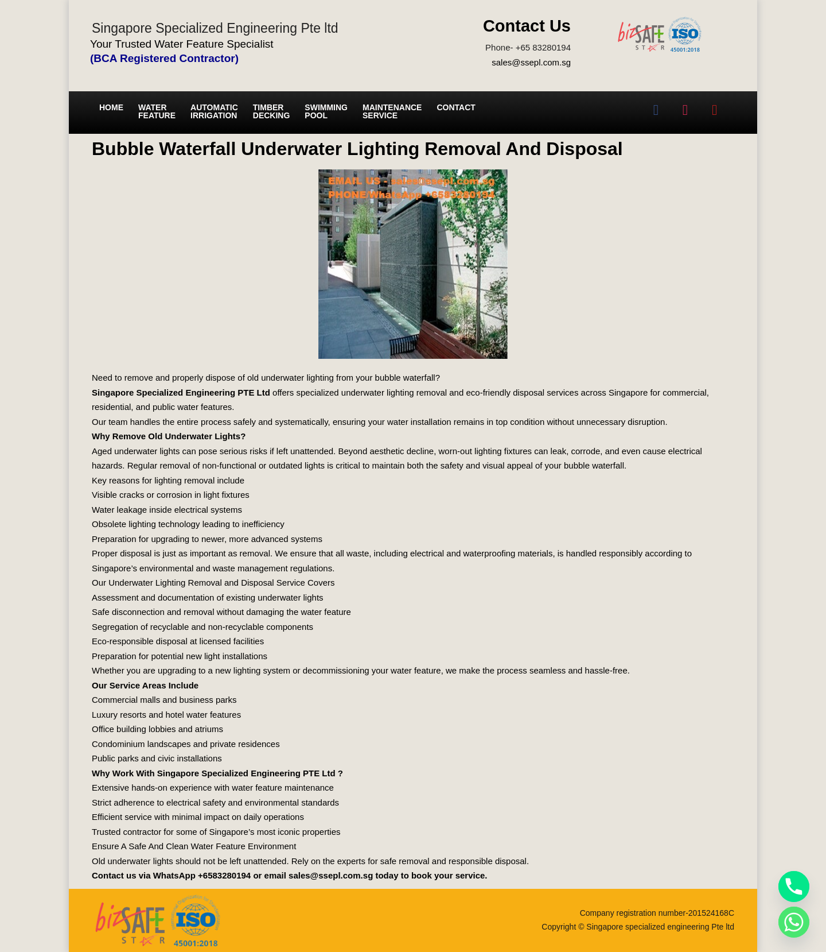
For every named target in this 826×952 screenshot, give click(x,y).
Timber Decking (271, 111)
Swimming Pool (326, 111)
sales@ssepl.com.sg (531, 62)
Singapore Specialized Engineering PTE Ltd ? (250, 773)
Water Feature (157, 111)
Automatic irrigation (214, 111)
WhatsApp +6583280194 (202, 875)
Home (111, 107)
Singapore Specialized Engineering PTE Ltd (181, 392)
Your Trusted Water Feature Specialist (182, 44)
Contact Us (527, 26)
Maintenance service (392, 111)
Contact (456, 107)
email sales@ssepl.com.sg (318, 875)
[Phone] (793, 886)
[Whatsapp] (793, 922)
